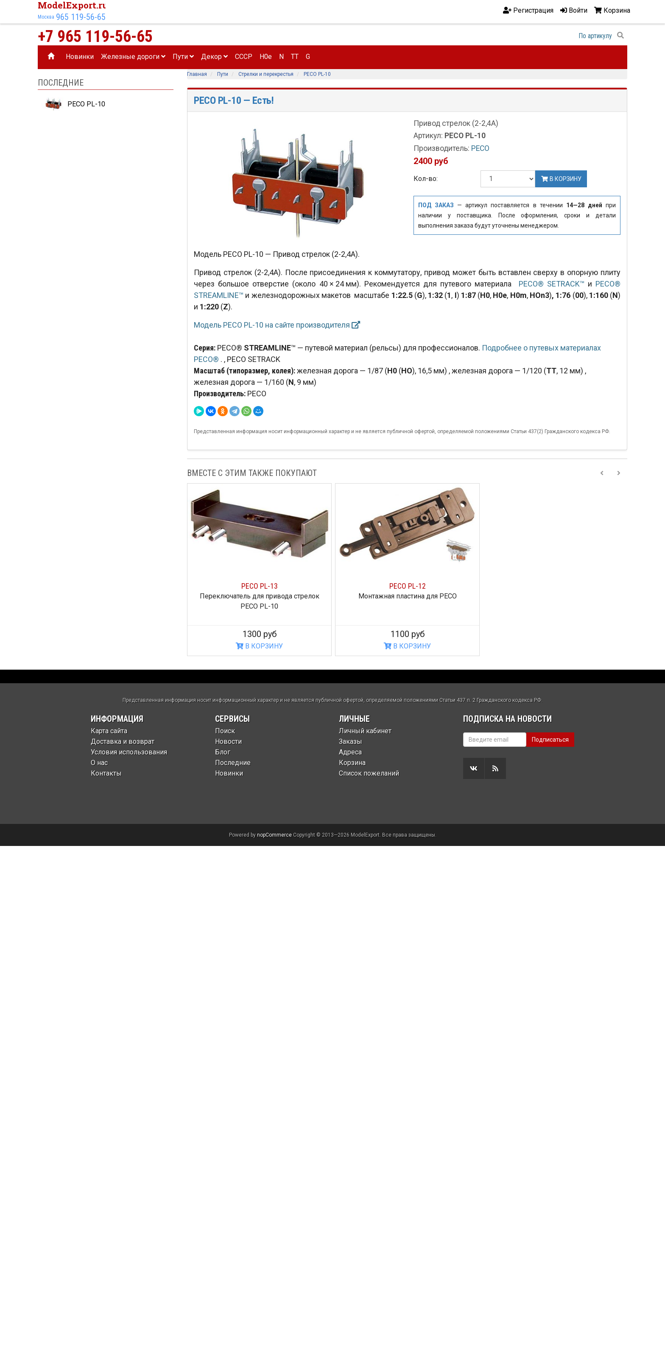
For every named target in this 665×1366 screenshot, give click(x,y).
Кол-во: (426, 179)
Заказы (350, 741)
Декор (214, 57)
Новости (228, 741)
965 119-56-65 (81, 17)
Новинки (80, 57)
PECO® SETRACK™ (551, 283)
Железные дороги (133, 57)
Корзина (352, 763)
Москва (46, 17)
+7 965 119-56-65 (95, 36)
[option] (259, 570)
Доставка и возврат (122, 741)
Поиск (225, 731)
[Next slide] (618, 473)
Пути (183, 57)
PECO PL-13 (259, 585)
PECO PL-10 (73, 104)
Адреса (350, 752)
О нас (99, 763)
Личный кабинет (365, 731)
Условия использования (129, 752)
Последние (233, 763)
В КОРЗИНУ (259, 646)
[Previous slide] (601, 473)
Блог (222, 752)
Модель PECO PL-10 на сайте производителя (277, 324)
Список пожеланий (369, 773)
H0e (266, 57)
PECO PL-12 (407, 585)
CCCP (243, 57)
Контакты (106, 773)
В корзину (561, 178)
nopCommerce (274, 835)
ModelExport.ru (73, 5)
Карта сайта (109, 731)
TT (295, 57)
